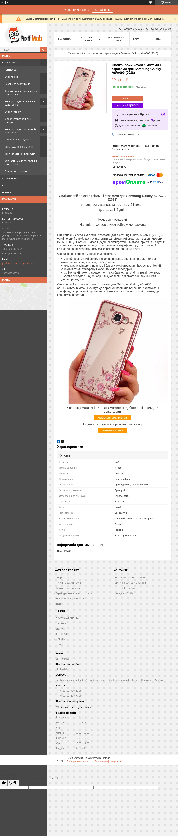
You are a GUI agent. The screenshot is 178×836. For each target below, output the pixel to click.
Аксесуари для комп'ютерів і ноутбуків (21, 131)
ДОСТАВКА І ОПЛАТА (67, 618)
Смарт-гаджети (13, 111)
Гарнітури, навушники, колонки (74, 593)
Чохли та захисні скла (68, 582)
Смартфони (11, 76)
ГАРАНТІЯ (61, 623)
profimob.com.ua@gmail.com (18, 263)
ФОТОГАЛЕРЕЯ (64, 634)
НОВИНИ (61, 639)
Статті (5, 185)
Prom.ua (106, 758)
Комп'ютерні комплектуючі (20, 153)
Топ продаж (11, 69)
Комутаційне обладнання (19, 146)
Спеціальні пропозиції (17, 171)
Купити (127, 98)
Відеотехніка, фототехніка (71, 598)
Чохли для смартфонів (17, 83)
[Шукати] (43, 50)
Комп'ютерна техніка (68, 588)
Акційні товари (10, 178)
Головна (64, 38)
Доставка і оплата (116, 39)
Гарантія (139, 38)
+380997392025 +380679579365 (131, 577)
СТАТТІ (59, 644)
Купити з (127, 105)
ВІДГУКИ (60, 628)
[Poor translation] (13, 783)
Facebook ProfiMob (125, 588)
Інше (58, 603)
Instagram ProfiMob (126, 593)
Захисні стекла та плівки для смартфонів (21, 92)
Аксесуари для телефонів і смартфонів (20, 103)
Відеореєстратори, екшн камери (19, 120)
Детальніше (102, 9)
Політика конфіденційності (108, 761)
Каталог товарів (11, 62)
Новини (6, 192)
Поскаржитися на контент (80, 761)
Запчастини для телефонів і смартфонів (21, 162)
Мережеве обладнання (18, 139)
